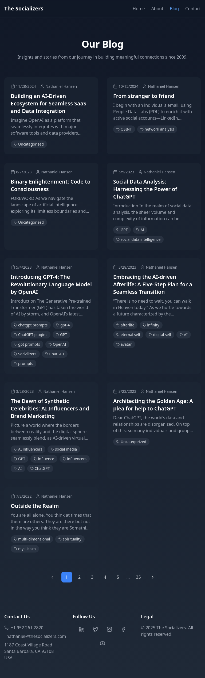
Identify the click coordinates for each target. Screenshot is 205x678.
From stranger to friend (143, 96)
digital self (160, 334)
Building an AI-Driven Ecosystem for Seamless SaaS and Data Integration (48, 103)
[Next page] (152, 577)
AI (140, 229)
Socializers (25, 353)
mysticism (25, 548)
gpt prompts (27, 344)
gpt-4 (63, 324)
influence (44, 458)
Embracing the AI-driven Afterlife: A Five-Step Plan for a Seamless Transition (152, 284)
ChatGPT (55, 353)
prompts (23, 363)
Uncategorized (29, 144)
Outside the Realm (35, 505)
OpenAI (57, 344)
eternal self (128, 334)
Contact (193, 9)
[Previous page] (52, 577)
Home (139, 9)
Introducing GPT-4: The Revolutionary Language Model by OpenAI (51, 284)
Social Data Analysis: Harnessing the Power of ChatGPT (145, 189)
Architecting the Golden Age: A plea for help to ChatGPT (153, 404)
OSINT (124, 129)
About (157, 9)
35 (138, 577)
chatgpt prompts (31, 324)
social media (64, 449)
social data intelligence (138, 239)
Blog (174, 9)
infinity (151, 324)
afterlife (125, 324)
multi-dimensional (32, 539)
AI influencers (28, 449)
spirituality (69, 539)
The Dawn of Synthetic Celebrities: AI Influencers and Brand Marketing (50, 408)
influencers (74, 458)
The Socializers (23, 8)
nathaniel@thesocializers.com (35, 636)
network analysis (157, 129)
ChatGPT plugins (30, 334)
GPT (122, 229)
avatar (124, 344)
